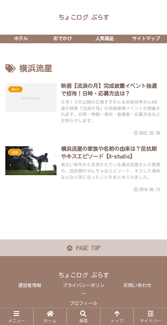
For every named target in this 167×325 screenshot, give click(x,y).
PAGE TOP (83, 248)
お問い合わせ (137, 285)
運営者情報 (29, 285)
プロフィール (83, 303)
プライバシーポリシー (83, 289)
